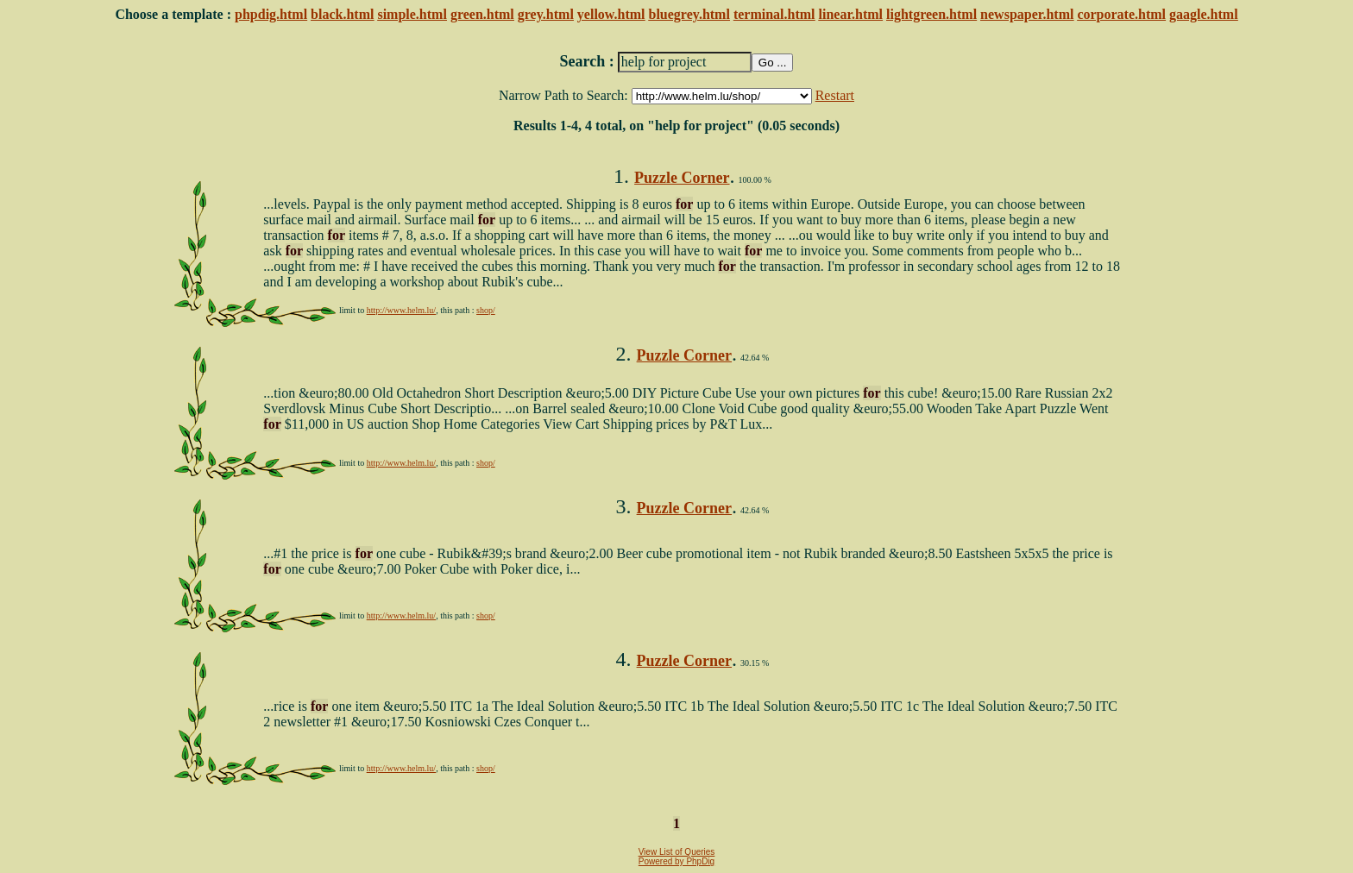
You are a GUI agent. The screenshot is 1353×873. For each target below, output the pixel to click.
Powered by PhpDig (676, 861)
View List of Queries (677, 852)
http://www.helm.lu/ (401, 310)
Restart (834, 95)
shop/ (485, 310)
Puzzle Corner (681, 177)
